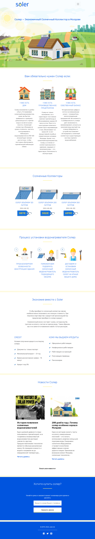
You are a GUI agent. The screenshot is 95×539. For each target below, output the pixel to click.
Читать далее (22, 457)
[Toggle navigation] (78, 4)
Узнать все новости (47, 468)
